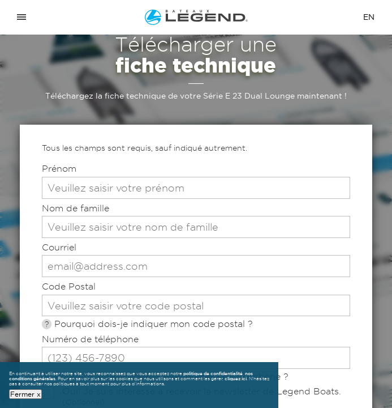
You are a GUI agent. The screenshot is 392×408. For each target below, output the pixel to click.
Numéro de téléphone (90, 339)
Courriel (59, 247)
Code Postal (69, 286)
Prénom (59, 168)
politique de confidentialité (213, 373)
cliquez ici (236, 378)
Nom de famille (75, 208)
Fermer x (25, 393)
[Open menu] (21, 17)
